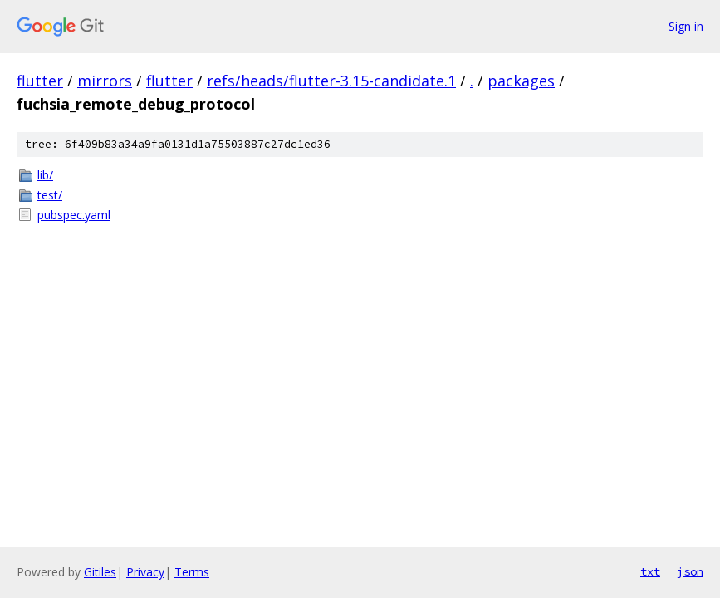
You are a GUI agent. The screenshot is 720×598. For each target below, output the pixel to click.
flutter (40, 81)
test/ (49, 195)
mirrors (104, 81)
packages (521, 81)
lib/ (45, 175)
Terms (191, 572)
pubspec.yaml (73, 215)
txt (650, 571)
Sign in (686, 26)
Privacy (145, 572)
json (690, 571)
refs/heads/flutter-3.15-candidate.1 (331, 81)
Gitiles (100, 572)
